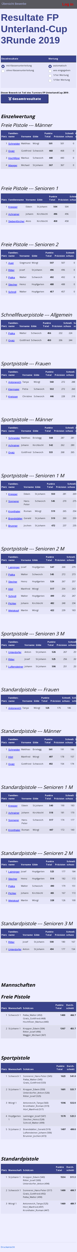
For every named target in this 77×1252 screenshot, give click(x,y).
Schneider (14, 143)
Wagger (12, 165)
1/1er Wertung (61, 74)
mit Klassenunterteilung (19, 65)
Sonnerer (13, 501)
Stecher (12, 284)
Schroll (12, 291)
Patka (11, 277)
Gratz (11, 151)
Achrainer (14, 214)
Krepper (13, 206)
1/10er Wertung (61, 79)
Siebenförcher (16, 221)
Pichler (12, 603)
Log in (67, 4)
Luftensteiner (15, 666)
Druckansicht (8, 1246)
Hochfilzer (14, 158)
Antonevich (14, 382)
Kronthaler (14, 511)
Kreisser (13, 396)
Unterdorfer (15, 652)
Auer (11, 263)
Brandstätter (15, 518)
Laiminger (14, 567)
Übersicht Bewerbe (14, 3)
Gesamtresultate (24, 99)
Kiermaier (14, 389)
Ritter (11, 270)
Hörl (10, 589)
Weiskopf (13, 610)
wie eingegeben (61, 70)
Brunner (13, 525)
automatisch (60, 65)
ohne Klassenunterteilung (20, 70)
